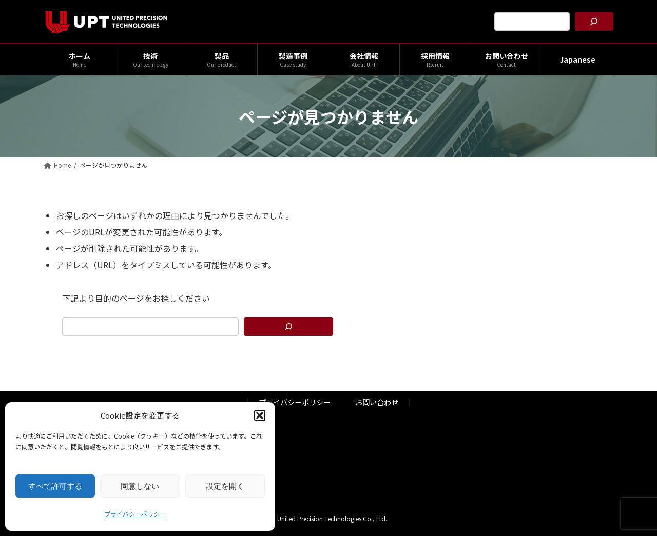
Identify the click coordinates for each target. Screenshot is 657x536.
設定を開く (225, 486)
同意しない (140, 486)
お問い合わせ (376, 402)
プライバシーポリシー (135, 513)
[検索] (594, 21)
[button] (260, 415)
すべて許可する (55, 486)
